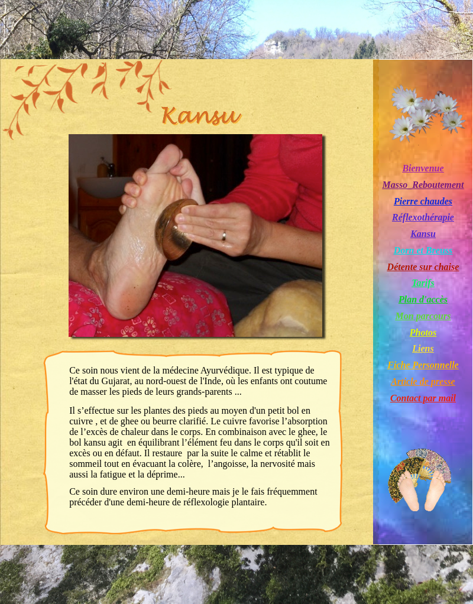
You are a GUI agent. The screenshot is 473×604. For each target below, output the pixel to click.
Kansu (423, 234)
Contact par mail (423, 398)
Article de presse (423, 381)
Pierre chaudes (423, 201)
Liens (422, 348)
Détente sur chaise (423, 267)
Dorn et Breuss (423, 250)
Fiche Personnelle (422, 365)
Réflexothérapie (423, 217)
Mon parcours (423, 316)
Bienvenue (422, 168)
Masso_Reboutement (423, 185)
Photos (423, 332)
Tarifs (423, 283)
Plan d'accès (423, 299)
